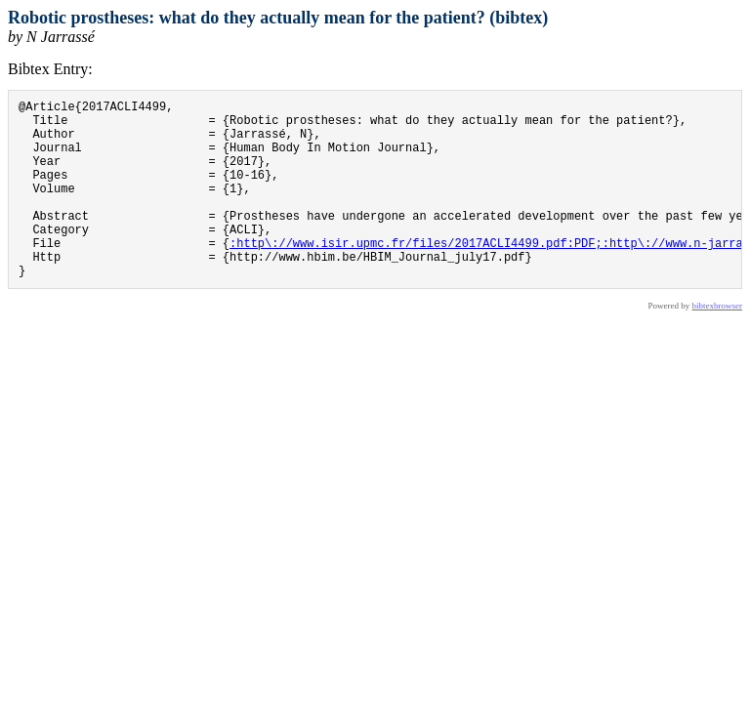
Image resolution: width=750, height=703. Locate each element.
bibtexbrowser (717, 344)
